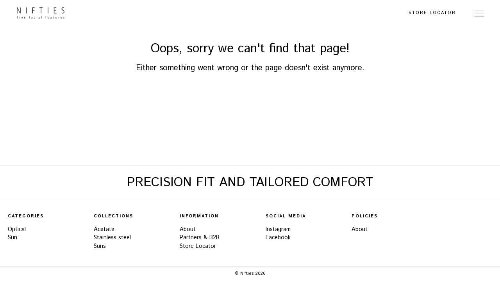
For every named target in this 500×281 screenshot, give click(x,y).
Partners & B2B (200, 238)
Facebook (278, 238)
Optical (17, 229)
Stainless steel (112, 238)
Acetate (104, 229)
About (188, 229)
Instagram (278, 229)
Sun (12, 238)
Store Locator (432, 13)
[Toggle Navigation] (479, 13)
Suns (100, 246)
